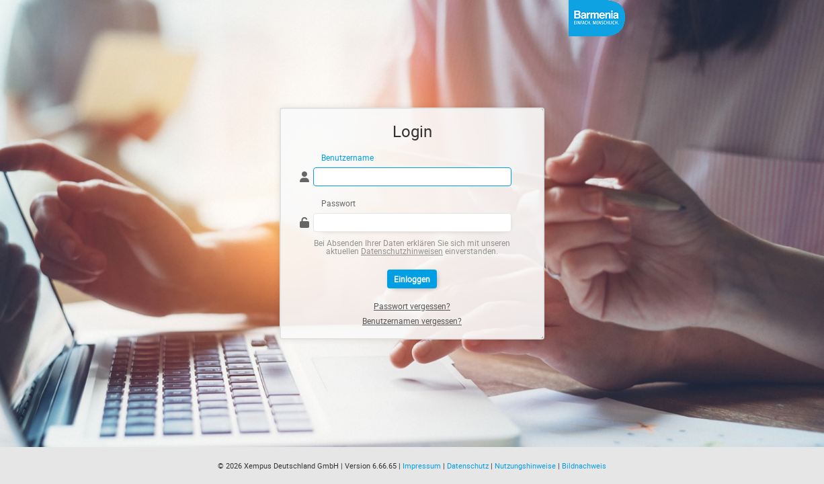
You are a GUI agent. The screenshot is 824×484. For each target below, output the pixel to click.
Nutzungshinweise (525, 465)
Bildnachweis (584, 465)
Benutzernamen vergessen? (412, 321)
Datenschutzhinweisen (402, 250)
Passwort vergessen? (412, 306)
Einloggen (412, 279)
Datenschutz (468, 465)
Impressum (422, 465)
